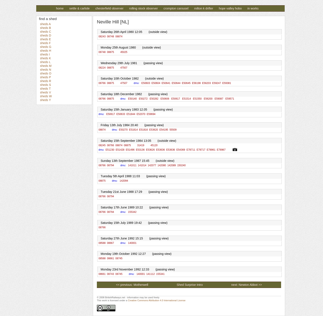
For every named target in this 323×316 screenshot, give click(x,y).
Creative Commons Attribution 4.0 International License (157, 300)
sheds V (45, 92)
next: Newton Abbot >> (246, 284)
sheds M (45, 66)
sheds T (45, 88)
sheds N (45, 69)
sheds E (45, 39)
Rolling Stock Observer (143, 8)
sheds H (45, 50)
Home (60, 8)
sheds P (45, 77)
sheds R (45, 81)
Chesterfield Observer (109, 8)
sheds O (45, 73)
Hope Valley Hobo (230, 8)
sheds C (45, 31)
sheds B (45, 28)
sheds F (45, 43)
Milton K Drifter (203, 8)
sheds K (45, 58)
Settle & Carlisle (79, 8)
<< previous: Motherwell (132, 284)
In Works (253, 8)
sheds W (46, 96)
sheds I (45, 54)
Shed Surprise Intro (204, 284)
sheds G (45, 47)
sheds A (45, 24)
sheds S (45, 84)
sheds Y (45, 100)
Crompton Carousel (175, 8)
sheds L (45, 62)
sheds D (45, 35)
